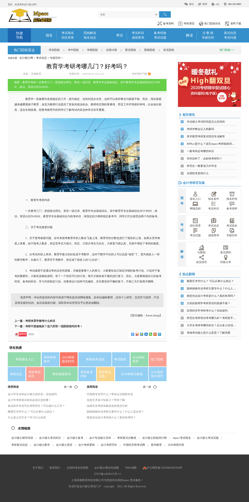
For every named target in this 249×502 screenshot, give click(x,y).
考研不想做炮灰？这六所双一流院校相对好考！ (53, 326)
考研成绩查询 (61, 374)
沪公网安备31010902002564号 (164, 467)
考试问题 (230, 37)
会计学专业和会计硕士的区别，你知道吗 (32, 394)
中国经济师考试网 (134, 444)
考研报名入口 (24, 359)
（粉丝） (31, 334)
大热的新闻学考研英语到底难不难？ (208, 303)
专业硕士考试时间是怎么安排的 (206, 121)
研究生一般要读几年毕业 (202, 165)
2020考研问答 (176, 444)
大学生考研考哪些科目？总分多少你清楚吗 (212, 325)
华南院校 (92, 49)
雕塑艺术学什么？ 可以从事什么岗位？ (31, 411)
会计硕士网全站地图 (106, 467)
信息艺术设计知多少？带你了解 (106, 400)
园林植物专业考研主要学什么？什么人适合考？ (115, 411)
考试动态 (41, 57)
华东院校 (54, 49)
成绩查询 (138, 37)
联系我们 (54, 467)
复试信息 (230, 33)
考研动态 (16, 374)
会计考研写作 (109, 444)
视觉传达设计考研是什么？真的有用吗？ (111, 417)
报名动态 (90, 37)
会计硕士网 (26, 57)
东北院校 (168, 49)
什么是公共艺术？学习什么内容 (27, 417)
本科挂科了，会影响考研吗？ (204, 158)
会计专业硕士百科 (100, 437)
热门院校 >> (227, 49)
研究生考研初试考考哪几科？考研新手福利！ (214, 318)
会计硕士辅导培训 (22, 437)
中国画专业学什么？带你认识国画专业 (110, 394)
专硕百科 (208, 37)
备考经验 (160, 33)
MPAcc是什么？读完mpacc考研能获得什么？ (213, 143)
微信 (191, 4)
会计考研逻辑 (86, 444)
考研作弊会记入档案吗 (200, 129)
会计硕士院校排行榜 (154, 437)
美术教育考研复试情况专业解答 (206, 136)
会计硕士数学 (42, 444)
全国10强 (111, 49)
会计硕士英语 (64, 444)
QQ (217, 4)
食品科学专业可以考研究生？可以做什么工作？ (36, 405)
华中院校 (73, 49)
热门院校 (157, 359)
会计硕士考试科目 (50, 437)
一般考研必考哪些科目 (200, 151)
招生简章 (67, 37)
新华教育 (156, 444)
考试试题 (160, 37)
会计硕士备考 (75, 437)
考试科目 (138, 33)
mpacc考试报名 (182, 437)
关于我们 (37, 467)
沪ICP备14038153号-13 (107, 474)
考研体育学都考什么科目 (40, 320)
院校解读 (90, 33)
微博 (205, 4)
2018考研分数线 (132, 374)
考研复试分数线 (126, 437)
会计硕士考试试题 (208, 437)
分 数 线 (208, 33)
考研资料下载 (139, 73)
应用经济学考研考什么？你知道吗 (207, 310)
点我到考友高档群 (77, 467)
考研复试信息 (19, 444)
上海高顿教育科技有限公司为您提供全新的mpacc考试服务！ (107, 480)
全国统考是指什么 (198, 173)
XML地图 (131, 467)
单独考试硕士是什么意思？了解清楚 (208, 332)
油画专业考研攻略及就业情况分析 (107, 405)
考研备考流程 (95, 359)
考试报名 (67, 33)
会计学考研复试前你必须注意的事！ (29, 400)
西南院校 (149, 49)
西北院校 (130, 49)
